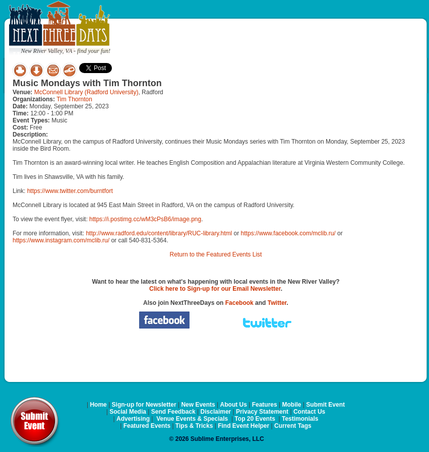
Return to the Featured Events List (216, 254)
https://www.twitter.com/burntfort (70, 191)
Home (98, 404)
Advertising (133, 418)
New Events (198, 404)
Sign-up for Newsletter (144, 404)
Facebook (239, 302)
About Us (233, 404)
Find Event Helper (243, 425)
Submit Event (325, 404)
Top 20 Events (254, 418)
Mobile (291, 404)
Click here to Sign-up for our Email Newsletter (215, 288)
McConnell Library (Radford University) (86, 92)
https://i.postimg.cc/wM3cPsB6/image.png (145, 219)
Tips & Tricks (194, 425)
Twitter (277, 302)
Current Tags (293, 425)
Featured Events (147, 425)
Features (264, 404)
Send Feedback (173, 411)
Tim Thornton (74, 99)
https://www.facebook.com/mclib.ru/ (288, 233)
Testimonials (300, 418)
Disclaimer (216, 411)
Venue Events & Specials (192, 418)
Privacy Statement (262, 411)
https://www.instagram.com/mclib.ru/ (61, 240)
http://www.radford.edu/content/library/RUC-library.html (159, 233)
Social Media (127, 411)
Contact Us (309, 411)
